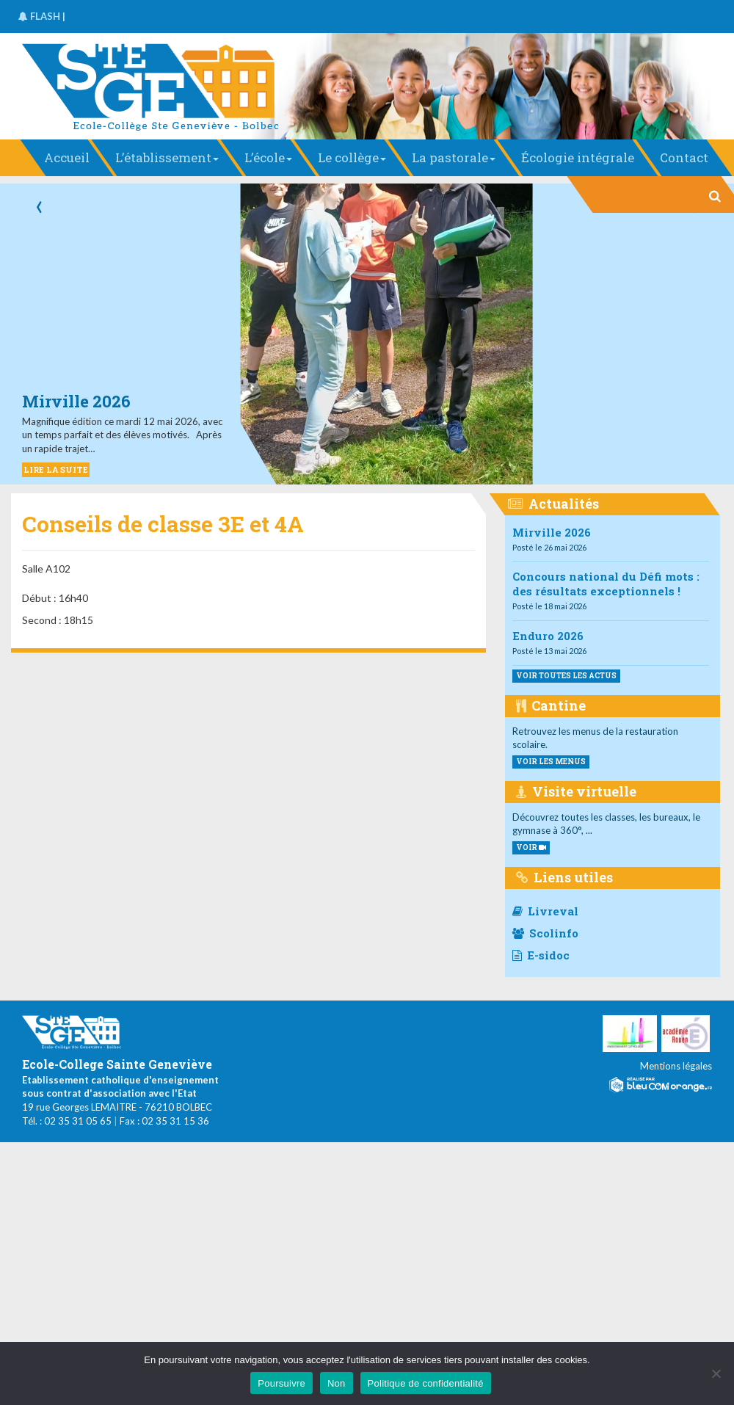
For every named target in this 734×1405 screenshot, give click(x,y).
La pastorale (453, 157)
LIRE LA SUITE (55, 469)
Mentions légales (676, 1066)
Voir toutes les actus (566, 675)
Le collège (352, 157)
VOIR (531, 847)
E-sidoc (541, 955)
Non (336, 1383)
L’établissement (167, 157)
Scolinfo (545, 933)
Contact (684, 157)
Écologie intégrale (577, 157)
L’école (268, 157)
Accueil (67, 157)
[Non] (715, 1373)
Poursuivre (281, 1383)
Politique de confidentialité (426, 1383)
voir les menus (551, 761)
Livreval (545, 911)
